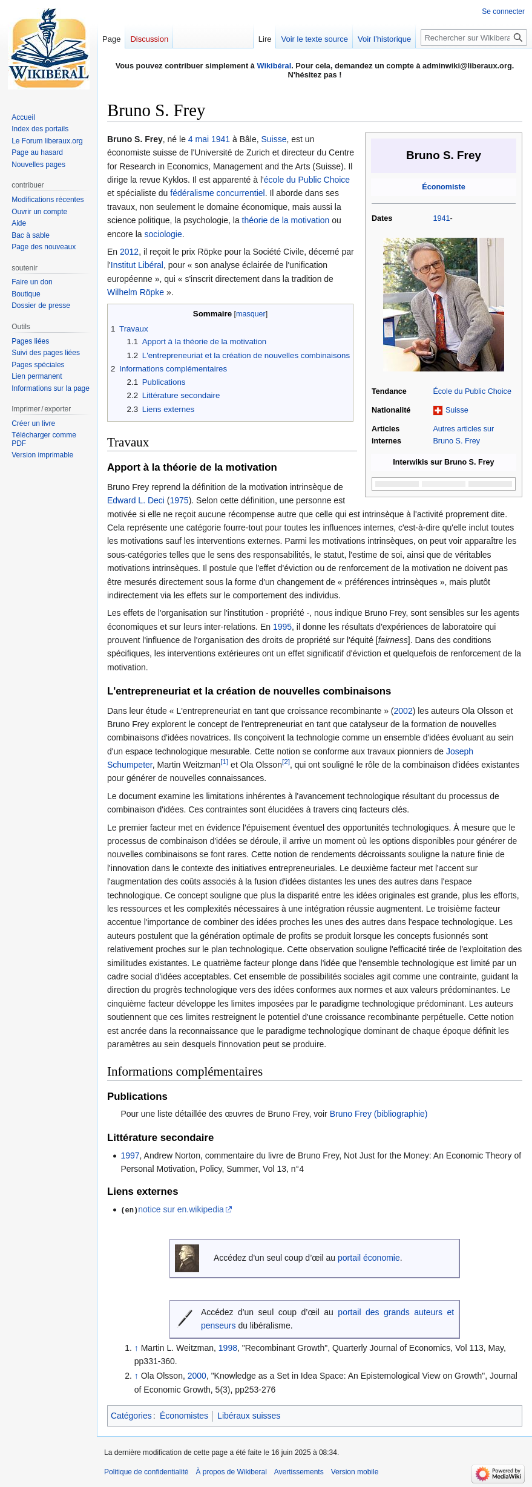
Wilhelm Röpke (135, 292)
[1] (224, 761)
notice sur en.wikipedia (181, 1209)
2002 (403, 711)
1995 (282, 627)
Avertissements (299, 1472)
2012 (129, 252)
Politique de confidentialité (146, 1472)
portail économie (369, 1258)
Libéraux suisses (248, 1415)
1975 (179, 500)
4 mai (198, 139)
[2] (286, 761)
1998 (227, 1347)
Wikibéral (274, 65)
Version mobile (355, 1472)
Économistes (184, 1415)
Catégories (131, 1415)
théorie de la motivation (286, 220)
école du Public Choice (307, 180)
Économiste (443, 187)
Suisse (456, 410)
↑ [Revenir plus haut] (136, 1347)
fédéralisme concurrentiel (217, 193)
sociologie (163, 234)
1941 (441, 218)
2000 (197, 1375)
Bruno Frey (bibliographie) (379, 1114)
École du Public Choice (472, 391)
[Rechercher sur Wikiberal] (474, 37)
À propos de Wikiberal (230, 1472)
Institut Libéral (137, 265)
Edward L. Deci (136, 500)
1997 (129, 1155)
